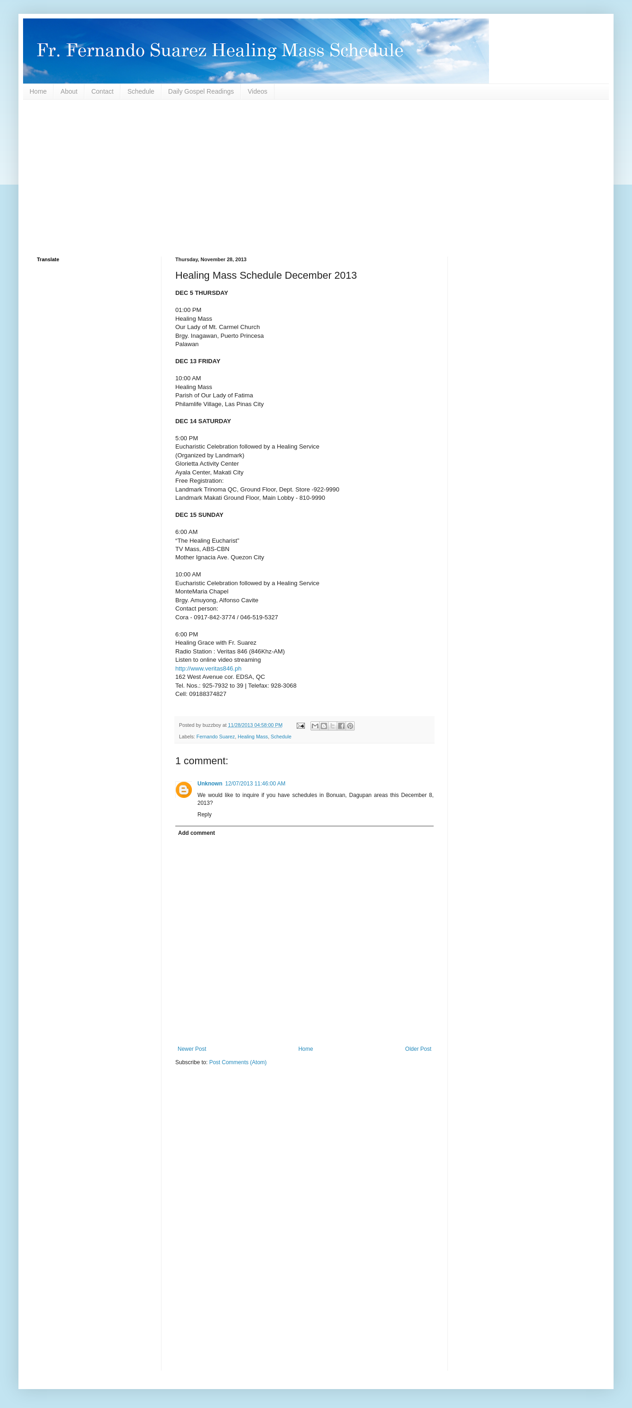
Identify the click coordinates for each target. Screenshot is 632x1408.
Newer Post (192, 1049)
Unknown (209, 783)
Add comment (196, 833)
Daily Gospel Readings (201, 91)
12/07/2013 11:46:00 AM (255, 783)
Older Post (418, 1049)
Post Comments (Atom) (238, 1062)
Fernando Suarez (216, 736)
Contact (102, 91)
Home (38, 91)
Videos (258, 91)
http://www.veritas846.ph (208, 668)
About (69, 91)
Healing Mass (253, 736)
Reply (204, 814)
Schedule (140, 91)
